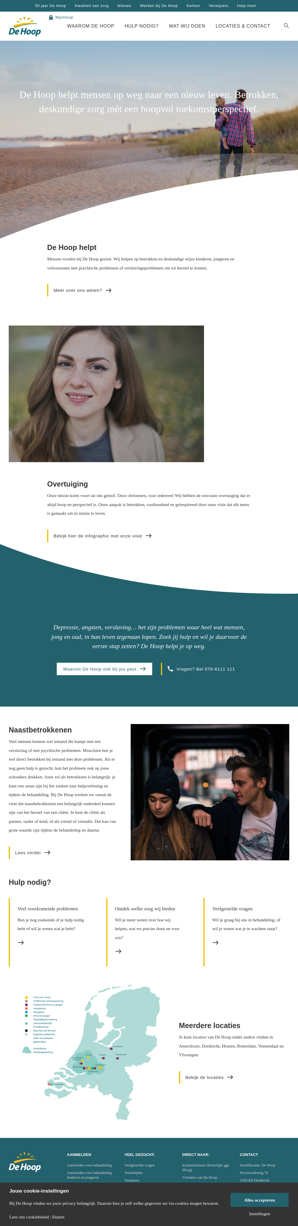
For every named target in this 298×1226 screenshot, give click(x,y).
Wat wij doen (187, 26)
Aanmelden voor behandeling (89, 1165)
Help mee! (246, 5)
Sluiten (58, 1217)
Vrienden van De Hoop (199, 1177)
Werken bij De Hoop (159, 5)
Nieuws (124, 5)
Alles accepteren (259, 1200)
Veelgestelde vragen (140, 1165)
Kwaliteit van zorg (92, 5)
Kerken (193, 5)
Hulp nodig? (142, 26)
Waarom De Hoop (91, 26)
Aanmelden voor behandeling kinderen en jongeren (89, 1174)
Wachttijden (134, 1172)
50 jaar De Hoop (50, 5)
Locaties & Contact (243, 26)
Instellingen (259, 1213)
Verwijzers (218, 5)
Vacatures (132, 1180)
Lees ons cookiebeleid (29, 1217)
